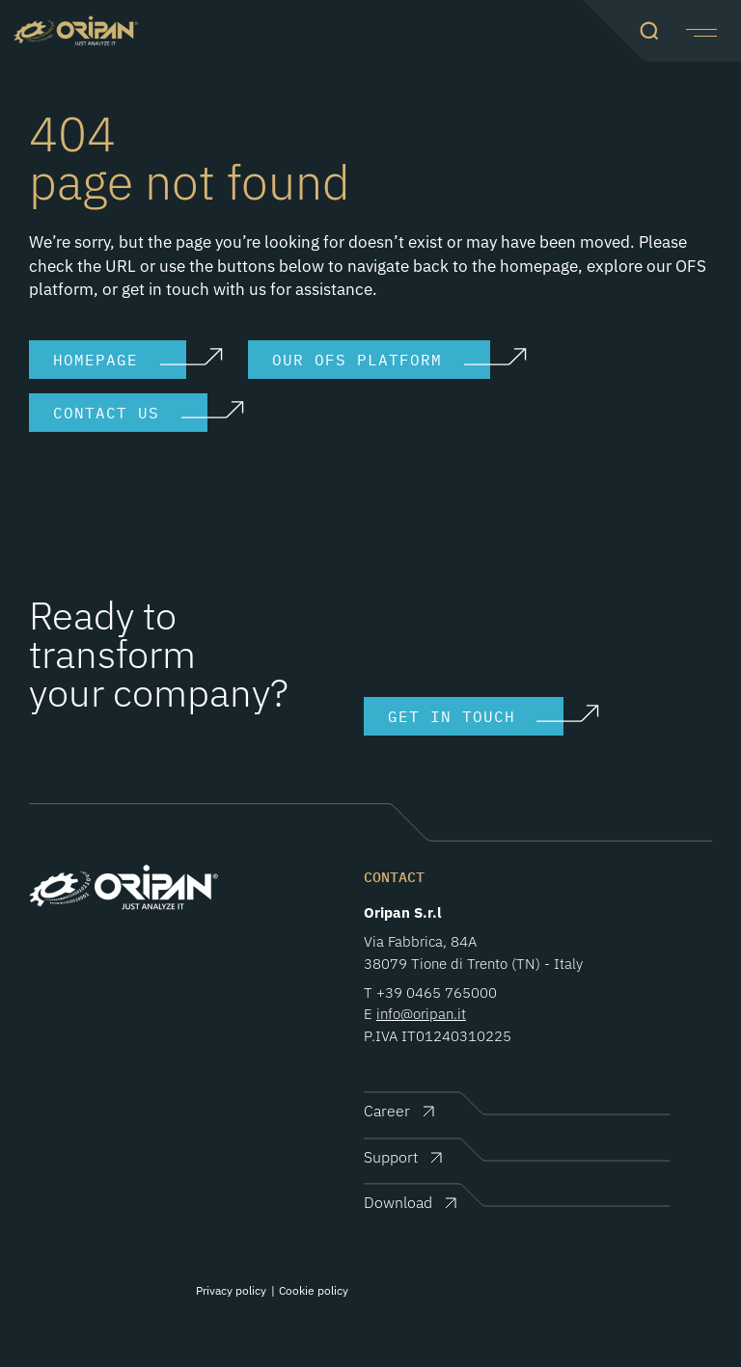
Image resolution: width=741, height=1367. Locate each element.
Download (398, 1202)
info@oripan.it (421, 1014)
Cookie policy (313, 1290)
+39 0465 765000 (436, 992)
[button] (699, 30)
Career (387, 1110)
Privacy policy (231, 1290)
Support (391, 1157)
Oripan (76, 30)
